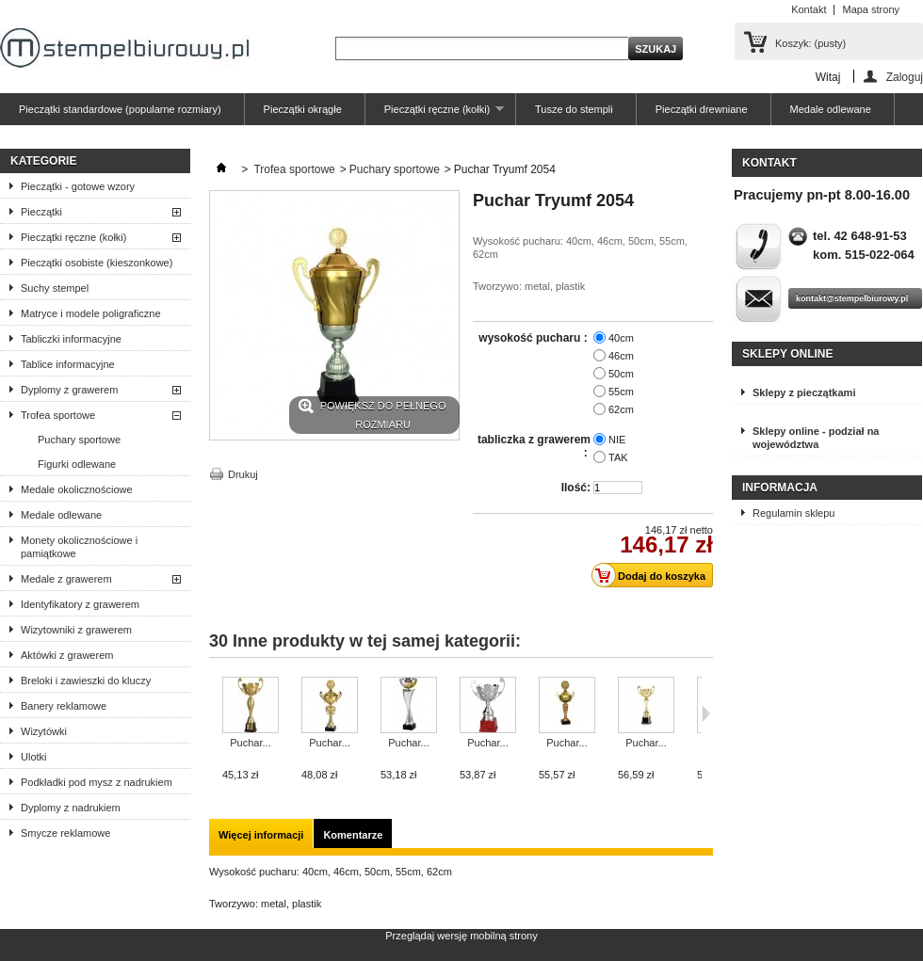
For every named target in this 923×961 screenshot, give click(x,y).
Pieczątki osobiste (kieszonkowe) (96, 262)
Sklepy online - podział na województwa (816, 437)
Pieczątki (41, 211)
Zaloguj (904, 77)
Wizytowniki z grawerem (76, 629)
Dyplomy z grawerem (69, 389)
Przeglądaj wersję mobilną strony (461, 935)
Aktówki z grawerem (67, 655)
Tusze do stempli (574, 109)
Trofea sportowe (58, 415)
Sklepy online (787, 353)
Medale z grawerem (66, 579)
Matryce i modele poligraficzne (91, 313)
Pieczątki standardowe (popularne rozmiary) (120, 109)
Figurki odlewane (77, 464)
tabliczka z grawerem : (534, 446)
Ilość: (576, 487)
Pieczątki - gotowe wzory (78, 186)
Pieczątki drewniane (702, 109)
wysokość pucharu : (534, 337)
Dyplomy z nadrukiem (71, 807)
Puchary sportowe (79, 439)
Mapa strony (870, 9)
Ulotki (34, 756)
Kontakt (808, 9)
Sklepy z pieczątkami (804, 392)
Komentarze (352, 835)
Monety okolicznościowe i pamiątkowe (79, 547)
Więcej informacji (261, 835)
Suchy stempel (55, 288)
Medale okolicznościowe (77, 489)
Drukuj (243, 474)
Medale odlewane (830, 109)
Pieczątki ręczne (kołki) (434, 114)
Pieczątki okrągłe (303, 109)
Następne (706, 713)
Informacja (780, 487)
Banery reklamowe (63, 706)
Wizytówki (44, 731)
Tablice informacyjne (68, 364)
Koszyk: (810, 43)
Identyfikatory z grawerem (80, 604)
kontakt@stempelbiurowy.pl (852, 298)
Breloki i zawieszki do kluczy (86, 680)
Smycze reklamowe (65, 833)
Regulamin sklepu (793, 513)
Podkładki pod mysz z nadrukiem (96, 782)
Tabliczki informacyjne (71, 338)
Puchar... (250, 742)
